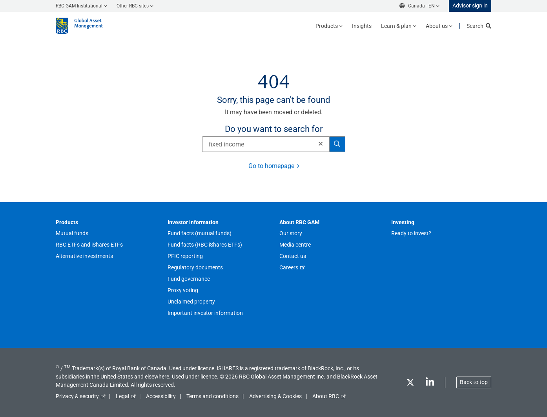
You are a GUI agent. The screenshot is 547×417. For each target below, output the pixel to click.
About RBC (325, 396)
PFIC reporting (185, 256)
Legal (122, 396)
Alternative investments (84, 256)
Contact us (292, 256)
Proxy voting (183, 290)
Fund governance (189, 279)
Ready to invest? (411, 233)
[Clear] (318, 144)
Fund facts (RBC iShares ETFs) (205, 244)
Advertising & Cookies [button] (275, 396)
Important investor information (205, 313)
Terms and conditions (212, 396)
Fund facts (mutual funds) (200, 233)
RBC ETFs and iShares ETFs (89, 244)
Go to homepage (271, 166)
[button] (320, 143)
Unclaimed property (191, 301)
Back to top (474, 382)
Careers (288, 267)
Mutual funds (72, 233)
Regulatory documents (195, 267)
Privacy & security (77, 396)
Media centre (295, 244)
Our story (290, 233)
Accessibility (161, 396)
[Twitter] (410, 383)
